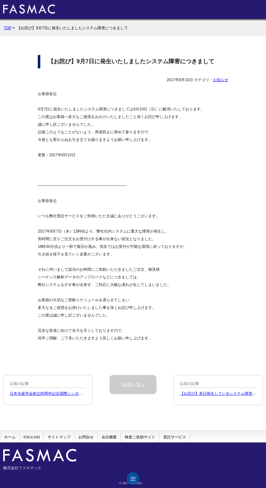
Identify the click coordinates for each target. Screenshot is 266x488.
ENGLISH (31, 437)
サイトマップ (59, 437)
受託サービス (174, 437)
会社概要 (109, 437)
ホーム (10, 437)
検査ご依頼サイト (140, 437)
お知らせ (220, 80)
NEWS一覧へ (133, 384)
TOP (7, 28)
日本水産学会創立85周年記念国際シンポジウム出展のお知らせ (63, 393)
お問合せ (86, 437)
